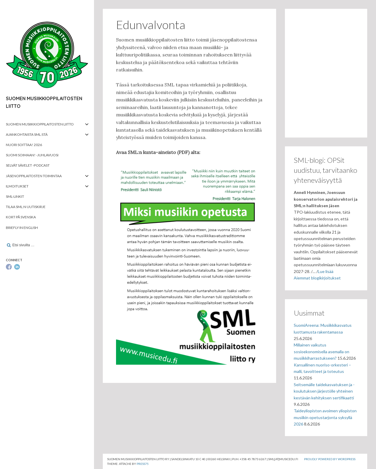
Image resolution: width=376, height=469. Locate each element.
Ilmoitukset (17, 186)
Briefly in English (22, 227)
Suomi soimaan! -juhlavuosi (32, 155)
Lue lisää (325, 271)
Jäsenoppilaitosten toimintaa (34, 176)
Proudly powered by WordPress (329, 459)
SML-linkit (15, 196)
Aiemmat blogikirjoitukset (317, 277)
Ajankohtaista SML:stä (27, 134)
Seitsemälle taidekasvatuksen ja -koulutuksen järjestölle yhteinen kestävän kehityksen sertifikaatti (324, 391)
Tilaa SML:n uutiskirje (26, 207)
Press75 (143, 463)
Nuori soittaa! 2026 (24, 145)
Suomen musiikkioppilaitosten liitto (40, 124)
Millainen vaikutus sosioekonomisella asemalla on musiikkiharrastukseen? (321, 351)
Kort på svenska (21, 217)
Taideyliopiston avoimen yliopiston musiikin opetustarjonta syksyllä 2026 (325, 417)
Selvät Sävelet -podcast (28, 165)
